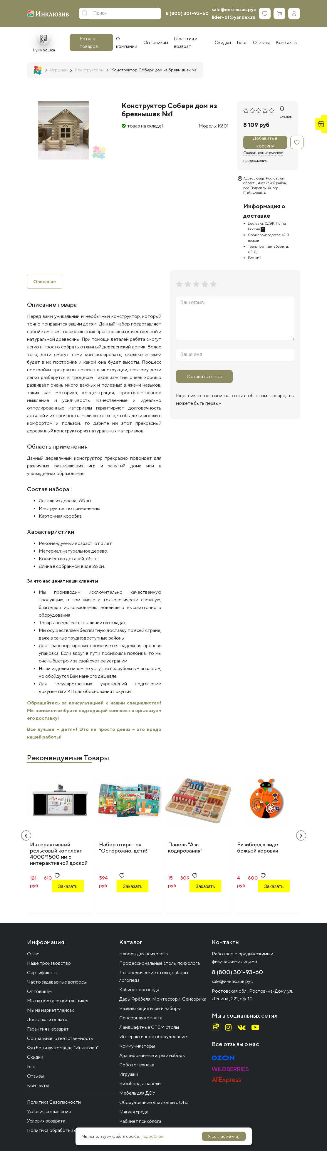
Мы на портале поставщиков (58, 1001)
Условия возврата (46, 1121)
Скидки (35, 1057)
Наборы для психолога (143, 954)
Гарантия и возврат (48, 1029)
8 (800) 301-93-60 (187, 13)
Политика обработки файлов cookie (66, 1130)
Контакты (38, 1085)
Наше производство (49, 963)
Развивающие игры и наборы (150, 1008)
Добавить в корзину (265, 142)
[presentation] (26, 836)
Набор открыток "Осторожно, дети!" (124, 848)
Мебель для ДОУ (137, 1093)
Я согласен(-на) (223, 1136)
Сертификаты (42, 973)
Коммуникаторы (137, 1046)
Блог (32, 1067)
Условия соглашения (49, 1112)
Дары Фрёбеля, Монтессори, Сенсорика (162, 999)
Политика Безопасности (54, 1102)
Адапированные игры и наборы (152, 1055)
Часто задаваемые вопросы (57, 982)
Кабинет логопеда (139, 990)
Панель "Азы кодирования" (185, 848)
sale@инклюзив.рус (234, 9)
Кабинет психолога (140, 1121)
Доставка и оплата (47, 1020)
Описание (44, 281)
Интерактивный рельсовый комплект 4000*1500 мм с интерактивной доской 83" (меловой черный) (59, 857)
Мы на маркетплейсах (50, 1010)
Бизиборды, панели (140, 1084)
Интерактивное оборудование (153, 1037)
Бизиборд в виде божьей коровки (257, 848)
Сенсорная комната (140, 1018)
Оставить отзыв (204, 376)
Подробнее (152, 1136)
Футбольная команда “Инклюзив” (63, 1048)
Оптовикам (39, 991)
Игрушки (128, 1074)
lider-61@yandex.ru (233, 17)
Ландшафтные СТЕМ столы (149, 1027)
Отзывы (35, 1076)
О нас (33, 954)
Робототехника (136, 1065)
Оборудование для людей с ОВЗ (154, 1102)
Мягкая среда (133, 1112)
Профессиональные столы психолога (159, 963)
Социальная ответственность (60, 1038)
